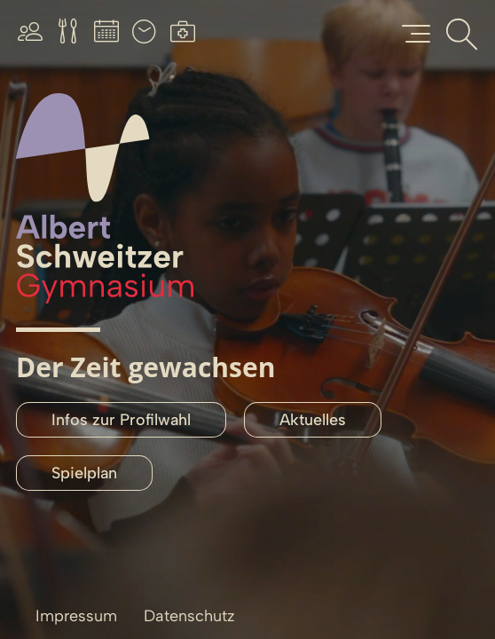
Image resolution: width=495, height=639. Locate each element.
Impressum (76, 616)
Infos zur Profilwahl (121, 420)
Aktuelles (312, 420)
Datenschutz (189, 616)
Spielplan (84, 473)
